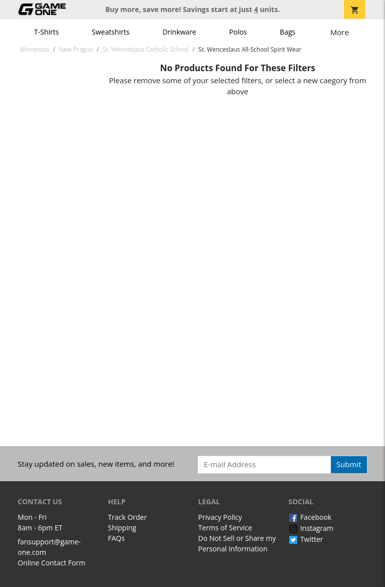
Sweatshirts (110, 32)
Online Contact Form (51, 562)
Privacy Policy (220, 517)
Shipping (122, 527)
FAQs (116, 538)
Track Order (127, 517)
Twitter (305, 539)
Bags (287, 32)
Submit (348, 464)
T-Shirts (46, 32)
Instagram (310, 528)
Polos (238, 32)
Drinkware (179, 32)
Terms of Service (225, 527)
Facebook (309, 517)
